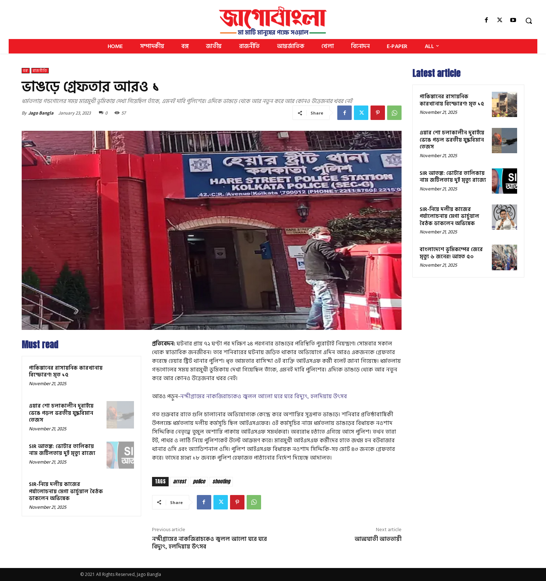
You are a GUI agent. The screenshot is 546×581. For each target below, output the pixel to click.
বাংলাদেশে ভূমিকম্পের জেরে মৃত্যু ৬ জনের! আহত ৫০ (451, 253)
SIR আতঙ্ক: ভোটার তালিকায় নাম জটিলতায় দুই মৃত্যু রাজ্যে (62, 450)
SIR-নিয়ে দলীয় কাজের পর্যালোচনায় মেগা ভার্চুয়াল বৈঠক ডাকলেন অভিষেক (66, 491)
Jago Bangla (40, 113)
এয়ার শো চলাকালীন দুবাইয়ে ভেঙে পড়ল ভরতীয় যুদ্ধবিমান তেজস (61, 413)
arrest (179, 481)
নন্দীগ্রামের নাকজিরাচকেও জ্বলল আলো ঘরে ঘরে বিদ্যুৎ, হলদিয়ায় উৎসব (263, 396)
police (199, 481)
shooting (221, 481)
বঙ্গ (26, 70)
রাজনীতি (40, 70)
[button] (528, 20)
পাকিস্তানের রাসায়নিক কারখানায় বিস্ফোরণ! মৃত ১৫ (66, 371)
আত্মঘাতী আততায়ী (378, 539)
